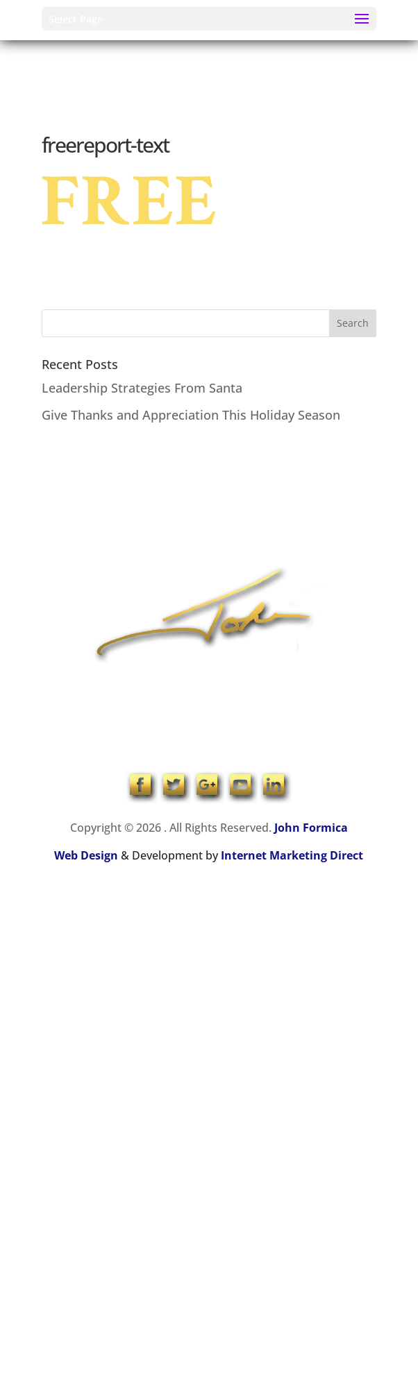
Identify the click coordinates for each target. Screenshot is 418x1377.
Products (331, 520)
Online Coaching (252, 520)
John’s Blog (173, 543)
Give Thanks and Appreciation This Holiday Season (191, 415)
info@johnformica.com (209, 723)
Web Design (86, 855)
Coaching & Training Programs (122, 520)
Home (134, 498)
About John (194, 498)
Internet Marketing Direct (292, 855)
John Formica (311, 827)
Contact (237, 543)
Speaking (261, 498)
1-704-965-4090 (209, 701)
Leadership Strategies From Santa (142, 387)
